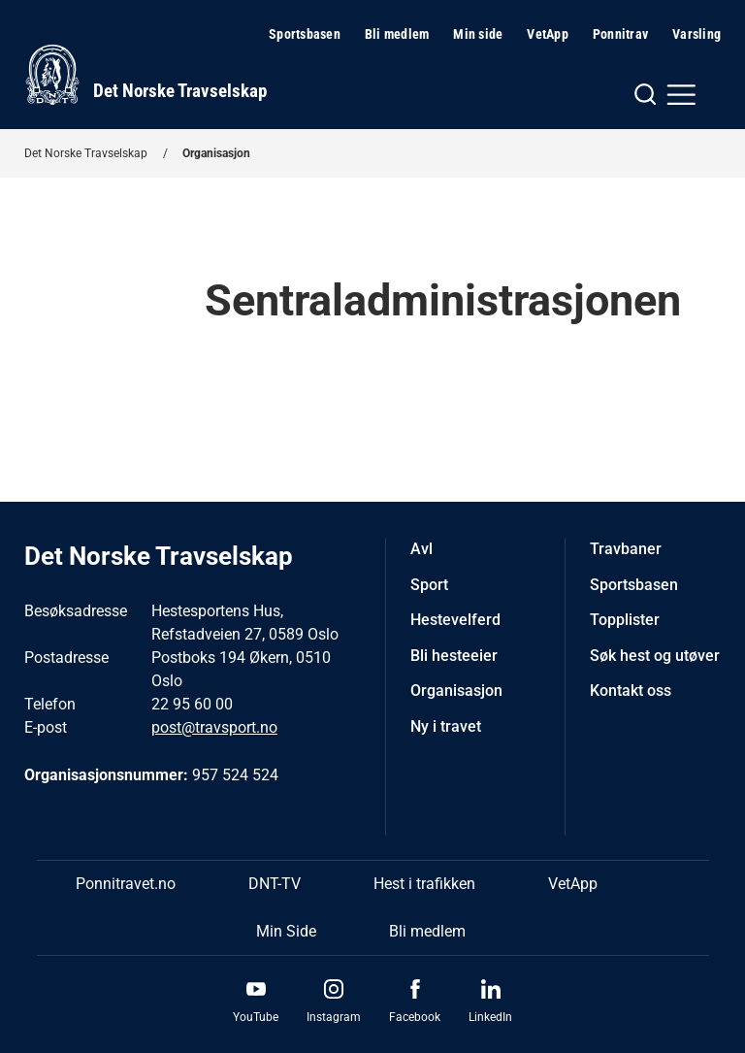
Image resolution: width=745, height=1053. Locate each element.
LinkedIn (490, 1017)
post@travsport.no (214, 727)
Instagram (334, 1017)
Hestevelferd (455, 619)
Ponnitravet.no (126, 883)
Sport (429, 585)
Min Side (286, 931)
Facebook (414, 1017)
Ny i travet (445, 726)
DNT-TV (274, 883)
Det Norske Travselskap (85, 153)
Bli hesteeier (454, 655)
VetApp (547, 34)
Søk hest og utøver (655, 655)
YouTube (255, 1017)
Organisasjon (216, 153)
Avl (421, 549)
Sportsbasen (304, 34)
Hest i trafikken (424, 883)
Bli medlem (397, 34)
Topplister (625, 619)
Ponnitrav (620, 34)
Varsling (696, 34)
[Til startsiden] (145, 75)
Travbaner (626, 549)
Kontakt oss (630, 690)
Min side (477, 34)
